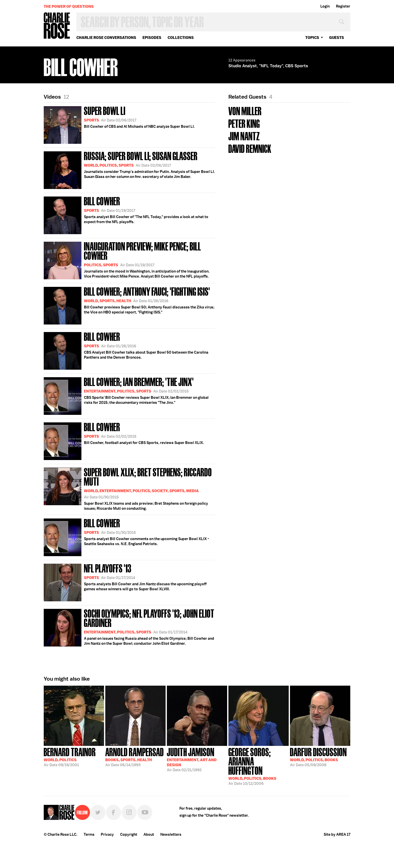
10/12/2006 (258, 766)
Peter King (244, 123)
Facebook (113, 812)
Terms (89, 834)
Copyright (128, 834)
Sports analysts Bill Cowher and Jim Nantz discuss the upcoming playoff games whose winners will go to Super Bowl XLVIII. (125, 581)
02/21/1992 (192, 759)
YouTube (144, 812)
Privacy (107, 834)
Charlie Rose (57, 26)
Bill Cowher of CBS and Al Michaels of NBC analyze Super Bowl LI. (119, 124)
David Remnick (249, 148)
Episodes (151, 37)
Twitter (98, 812)
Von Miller (245, 110)
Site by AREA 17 (337, 834)
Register (343, 6)
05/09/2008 (318, 756)
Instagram (129, 812)
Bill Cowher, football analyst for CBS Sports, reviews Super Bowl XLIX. (124, 440)
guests (336, 37)
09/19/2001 (70, 756)
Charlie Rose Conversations (106, 37)
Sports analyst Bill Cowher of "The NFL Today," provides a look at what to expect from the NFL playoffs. (126, 214)
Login (325, 6)
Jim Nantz (244, 135)
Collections (181, 37)
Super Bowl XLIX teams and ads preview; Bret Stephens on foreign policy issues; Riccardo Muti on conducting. (129, 488)
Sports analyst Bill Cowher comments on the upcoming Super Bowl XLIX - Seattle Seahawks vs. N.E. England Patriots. (126, 536)
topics (312, 37)
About (148, 834)
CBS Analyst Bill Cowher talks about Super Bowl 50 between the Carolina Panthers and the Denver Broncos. (126, 350)
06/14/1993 (134, 756)
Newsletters (170, 834)
